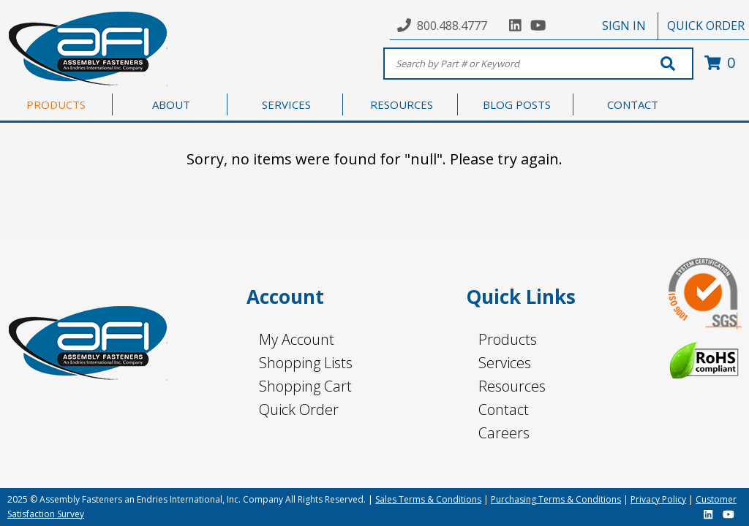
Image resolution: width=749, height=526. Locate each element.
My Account (296, 339)
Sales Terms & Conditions (428, 499)
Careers (504, 433)
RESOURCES (401, 104)
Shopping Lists (306, 363)
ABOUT (171, 104)
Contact (503, 409)
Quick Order (299, 409)
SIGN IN (624, 26)
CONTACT (632, 104)
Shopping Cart (305, 386)
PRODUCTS (56, 104)
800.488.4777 (452, 26)
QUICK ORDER (706, 26)
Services (504, 363)
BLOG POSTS (517, 104)
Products (507, 339)
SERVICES (286, 104)
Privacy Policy (658, 499)
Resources (512, 386)
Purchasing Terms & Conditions (556, 499)
